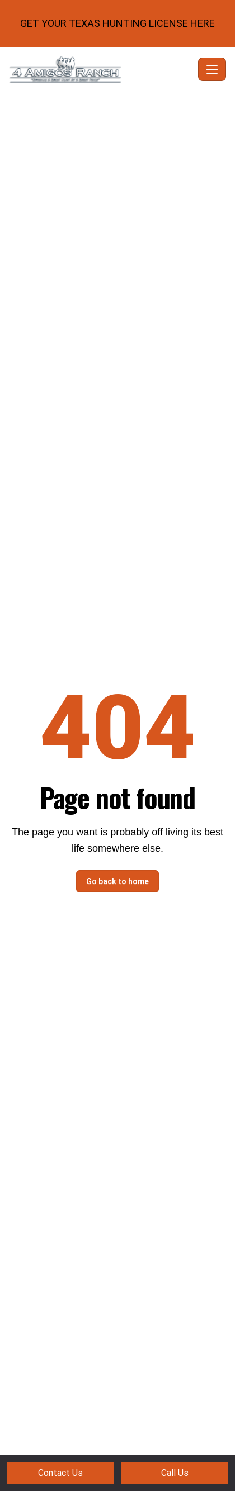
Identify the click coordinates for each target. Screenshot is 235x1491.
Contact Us (60, 1473)
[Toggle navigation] (212, 69)
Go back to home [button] (117, 881)
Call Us (175, 1473)
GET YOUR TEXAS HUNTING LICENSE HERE (117, 23)
